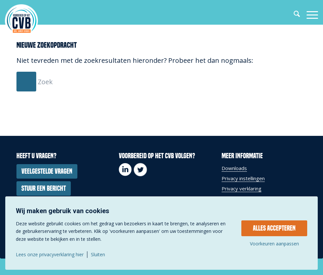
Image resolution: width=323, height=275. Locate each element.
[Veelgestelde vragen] (46, 171)
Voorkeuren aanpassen (274, 243)
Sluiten (98, 254)
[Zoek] (293, 15)
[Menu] (309, 15)
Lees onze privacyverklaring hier (50, 254)
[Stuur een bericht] (43, 188)
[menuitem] (293, 15)
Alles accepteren (274, 228)
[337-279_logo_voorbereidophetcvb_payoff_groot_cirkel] (21, 20)
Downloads (234, 168)
